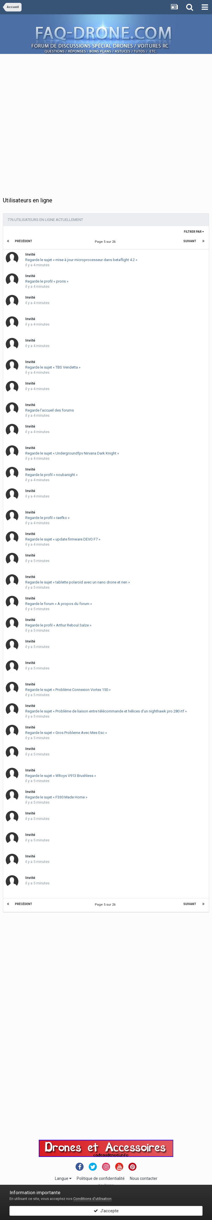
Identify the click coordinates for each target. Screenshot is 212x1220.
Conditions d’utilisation (92, 1198)
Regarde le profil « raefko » (47, 518)
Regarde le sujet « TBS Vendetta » (52, 367)
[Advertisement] (65, 119)
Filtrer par (194, 231)
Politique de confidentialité (101, 1178)
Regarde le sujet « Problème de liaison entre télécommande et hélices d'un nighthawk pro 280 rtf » (106, 711)
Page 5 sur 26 (106, 242)
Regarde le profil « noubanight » (51, 475)
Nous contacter (143, 1178)
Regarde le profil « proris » (46, 281)
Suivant (189, 241)
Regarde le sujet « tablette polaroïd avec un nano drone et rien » (77, 582)
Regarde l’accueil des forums (49, 410)
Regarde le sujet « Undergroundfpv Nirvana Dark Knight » (72, 453)
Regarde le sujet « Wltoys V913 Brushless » (60, 775)
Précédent (23, 241)
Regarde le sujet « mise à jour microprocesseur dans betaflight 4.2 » (81, 260)
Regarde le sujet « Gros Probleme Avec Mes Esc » (66, 733)
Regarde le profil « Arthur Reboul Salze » (58, 625)
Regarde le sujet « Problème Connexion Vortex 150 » (68, 690)
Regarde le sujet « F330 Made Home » (56, 797)
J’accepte (106, 1210)
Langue (63, 1178)
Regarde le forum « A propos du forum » (58, 604)
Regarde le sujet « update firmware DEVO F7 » (62, 539)
